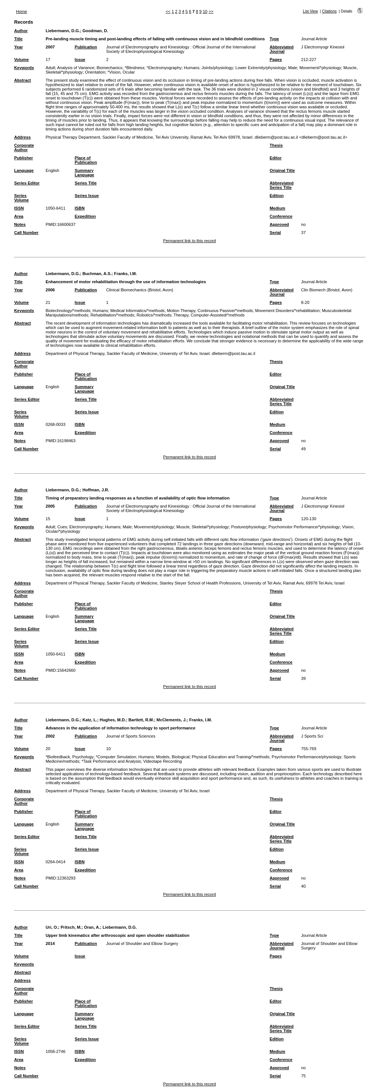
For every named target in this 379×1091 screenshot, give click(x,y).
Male (292, 67)
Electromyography (86, 527)
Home (21, 11)
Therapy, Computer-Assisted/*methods (209, 315)
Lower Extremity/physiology (260, 67)
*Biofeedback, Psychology (69, 757)
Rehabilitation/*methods (112, 315)
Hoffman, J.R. (96, 490)
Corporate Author (24, 147)
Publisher (23, 158)
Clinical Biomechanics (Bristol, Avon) (139, 290)
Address (22, 137)
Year (18, 47)
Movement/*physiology (320, 67)
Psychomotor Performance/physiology (306, 757)
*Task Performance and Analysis (111, 761)
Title (18, 39)
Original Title (282, 170)
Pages (275, 59)
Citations (329, 11)
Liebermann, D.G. (63, 30)
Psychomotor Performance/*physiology (304, 527)
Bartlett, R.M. (141, 720)
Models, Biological (173, 757)
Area (18, 216)
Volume (21, 59)
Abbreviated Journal (281, 49)
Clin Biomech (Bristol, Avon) (326, 290)
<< (168, 11)
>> (210, 11)
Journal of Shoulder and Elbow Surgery (142, 943)
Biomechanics (110, 67)
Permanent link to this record (189, 240)
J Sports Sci (312, 736)
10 (205, 11)
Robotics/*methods (154, 315)
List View (310, 11)
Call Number (26, 232)
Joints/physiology (217, 67)
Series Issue (87, 195)
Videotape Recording (162, 761)
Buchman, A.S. (97, 273)
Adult (50, 67)
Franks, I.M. (125, 273)
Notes (20, 224)
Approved (279, 224)
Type (274, 39)
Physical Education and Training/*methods (230, 757)
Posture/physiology (248, 527)
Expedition (85, 216)
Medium (277, 208)
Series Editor (27, 183)
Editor (275, 158)
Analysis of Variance (75, 67)
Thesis (275, 145)
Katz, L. (90, 720)
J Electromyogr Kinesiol (322, 47)
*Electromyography (164, 67)
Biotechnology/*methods (68, 310)
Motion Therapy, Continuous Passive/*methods (210, 310)
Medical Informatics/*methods (137, 310)
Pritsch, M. (71, 927)
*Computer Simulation (116, 757)
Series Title (86, 183)
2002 (50, 736)
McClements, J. (172, 720)
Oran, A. (92, 927)
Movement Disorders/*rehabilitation (287, 310)
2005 (50, 506)
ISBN (80, 208)
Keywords (24, 67)
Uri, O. (52, 927)
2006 (50, 290)
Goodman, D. (95, 30)
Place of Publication (86, 160)
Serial (275, 232)
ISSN (19, 208)
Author (21, 30)
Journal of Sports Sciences (130, 736)
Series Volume (21, 197)
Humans (191, 67)
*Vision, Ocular (121, 72)
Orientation (95, 72)
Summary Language (84, 172)
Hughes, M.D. (113, 720)
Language (24, 170)
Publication (86, 47)
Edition (276, 195)
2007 (50, 47)
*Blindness (134, 67)
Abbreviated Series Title (281, 185)
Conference (280, 216)
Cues (62, 527)
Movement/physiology (154, 527)
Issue (80, 59)
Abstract (22, 80)
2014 (50, 943)
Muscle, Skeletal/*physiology (202, 527)
